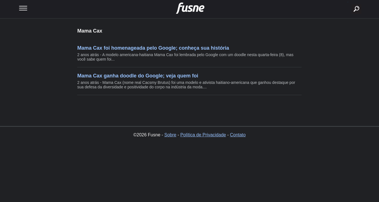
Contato (238, 134)
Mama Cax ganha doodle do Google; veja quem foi (137, 76)
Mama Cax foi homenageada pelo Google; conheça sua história (153, 48)
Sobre (170, 134)
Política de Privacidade (203, 134)
